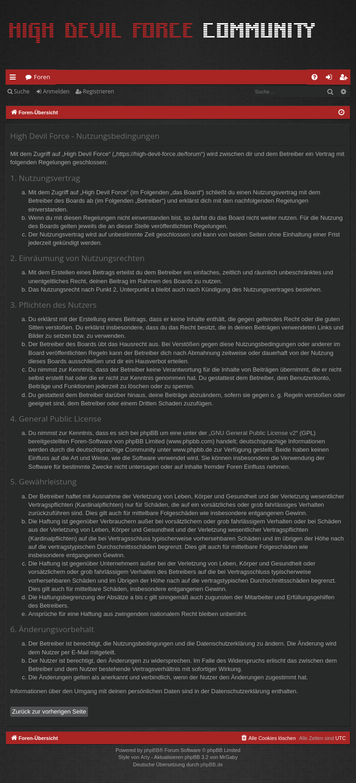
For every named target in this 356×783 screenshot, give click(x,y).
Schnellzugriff (14, 79)
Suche (22, 91)
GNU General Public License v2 (253, 432)
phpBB (151, 750)
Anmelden (56, 91)
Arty (145, 757)
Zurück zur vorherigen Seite (49, 711)
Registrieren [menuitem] (345, 79)
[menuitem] (314, 77)
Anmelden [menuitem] (331, 79)
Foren (42, 77)
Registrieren (98, 91)
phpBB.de (212, 764)
